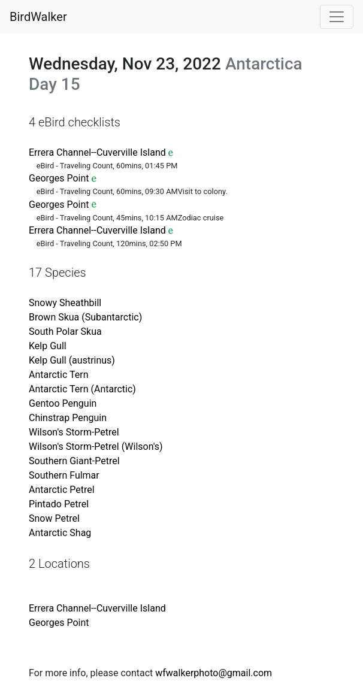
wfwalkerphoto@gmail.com (213, 673)
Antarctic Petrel (62, 489)
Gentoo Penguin (62, 403)
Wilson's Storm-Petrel (74, 432)
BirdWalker (38, 17)
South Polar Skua (65, 331)
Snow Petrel (54, 518)
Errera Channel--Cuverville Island (97, 152)
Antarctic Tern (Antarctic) (82, 389)
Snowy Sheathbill (65, 302)
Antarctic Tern (59, 374)
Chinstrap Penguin (68, 417)
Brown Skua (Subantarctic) (85, 317)
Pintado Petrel (59, 504)
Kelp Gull (47, 346)
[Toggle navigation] (336, 17)
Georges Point (59, 178)
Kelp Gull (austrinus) (72, 360)
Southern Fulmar (64, 475)
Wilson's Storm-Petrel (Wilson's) (96, 446)
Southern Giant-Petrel (74, 461)
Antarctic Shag (60, 532)
